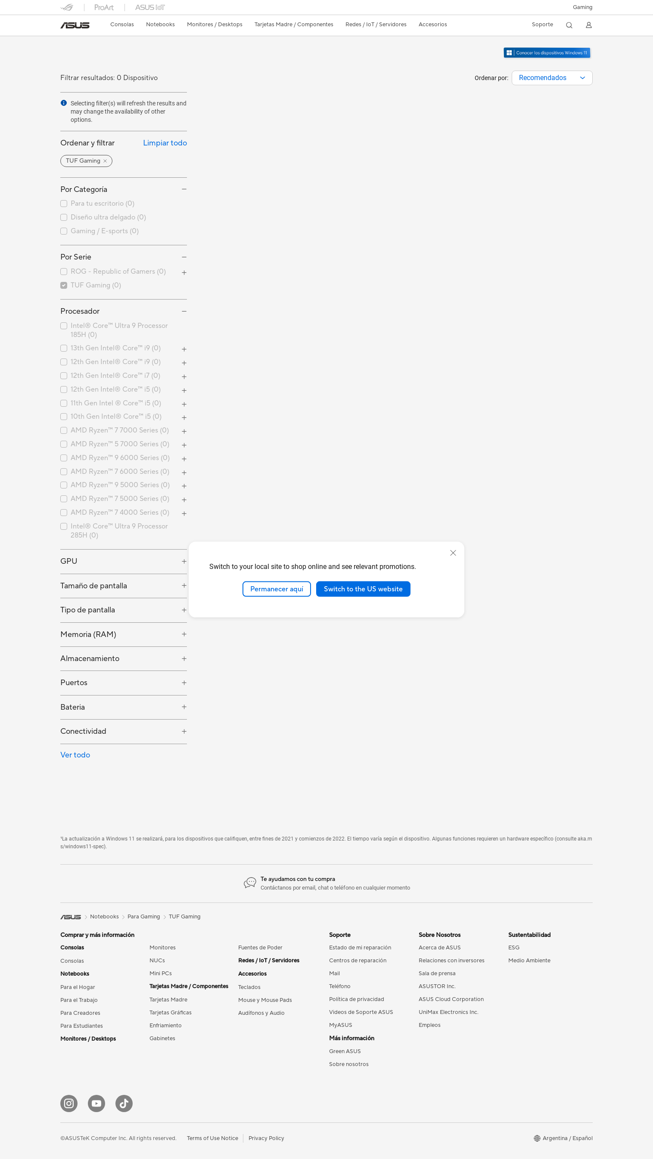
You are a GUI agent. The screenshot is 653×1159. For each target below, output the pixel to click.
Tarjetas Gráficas (170, 1012)
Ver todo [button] (75, 755)
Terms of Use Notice (212, 1138)
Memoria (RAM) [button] (88, 635)
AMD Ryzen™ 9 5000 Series (120, 485)
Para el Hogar (77, 987)
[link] (75, 25)
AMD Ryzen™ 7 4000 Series (120, 512)
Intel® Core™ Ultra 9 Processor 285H (119, 531)
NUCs (157, 960)
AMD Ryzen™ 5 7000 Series (120, 444)
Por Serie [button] (75, 257)
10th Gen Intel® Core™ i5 (116, 416)
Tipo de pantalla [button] (87, 610)
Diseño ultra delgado (108, 217)
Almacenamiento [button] (89, 659)
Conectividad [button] (83, 731)
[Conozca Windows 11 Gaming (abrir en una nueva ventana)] (548, 58)
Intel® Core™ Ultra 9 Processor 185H (119, 330)
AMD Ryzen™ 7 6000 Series (120, 471)
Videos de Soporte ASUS (361, 1012)
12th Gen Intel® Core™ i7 (115, 375)
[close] (453, 552)
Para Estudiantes (81, 1026)
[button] (583, 7)
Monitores (162, 947)
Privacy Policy (266, 1138)
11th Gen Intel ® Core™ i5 (116, 403)
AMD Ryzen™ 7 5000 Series (120, 499)
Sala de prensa (437, 973)
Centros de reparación (357, 960)
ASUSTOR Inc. (437, 986)
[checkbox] (123, 204)
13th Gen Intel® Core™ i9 (116, 348)
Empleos (430, 1025)
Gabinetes (162, 1038)
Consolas (72, 961)
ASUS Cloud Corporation (451, 999)
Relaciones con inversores (452, 960)
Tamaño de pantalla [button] (93, 586)
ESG (513, 947)
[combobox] (552, 78)
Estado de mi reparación (360, 947)
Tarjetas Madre (168, 999)
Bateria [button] (72, 707)
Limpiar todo (165, 143)
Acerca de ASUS (440, 947)
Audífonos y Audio (261, 1013)
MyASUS (340, 1025)
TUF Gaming (96, 285)
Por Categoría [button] (83, 190)
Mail (334, 973)
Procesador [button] (80, 311)
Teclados (249, 987)
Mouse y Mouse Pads (265, 1000)
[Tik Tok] (124, 1103)
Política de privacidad (356, 999)
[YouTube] (96, 1103)
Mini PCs (160, 973)
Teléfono (340, 986)
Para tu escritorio (102, 203)
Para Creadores (80, 1013)
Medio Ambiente (529, 960)
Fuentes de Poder (260, 947)
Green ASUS (345, 1051)
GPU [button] (69, 561)
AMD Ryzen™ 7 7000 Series (120, 430)
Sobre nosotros (349, 1064)
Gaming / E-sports (105, 231)
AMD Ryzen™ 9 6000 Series (120, 458)
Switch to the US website (363, 588)
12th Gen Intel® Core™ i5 (116, 389)
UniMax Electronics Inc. (449, 1012)
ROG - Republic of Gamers (118, 271)
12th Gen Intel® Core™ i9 (116, 362)
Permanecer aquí (276, 588)
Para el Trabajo (79, 1000)
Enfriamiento (165, 1025)
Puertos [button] (73, 683)
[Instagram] (69, 1103)
